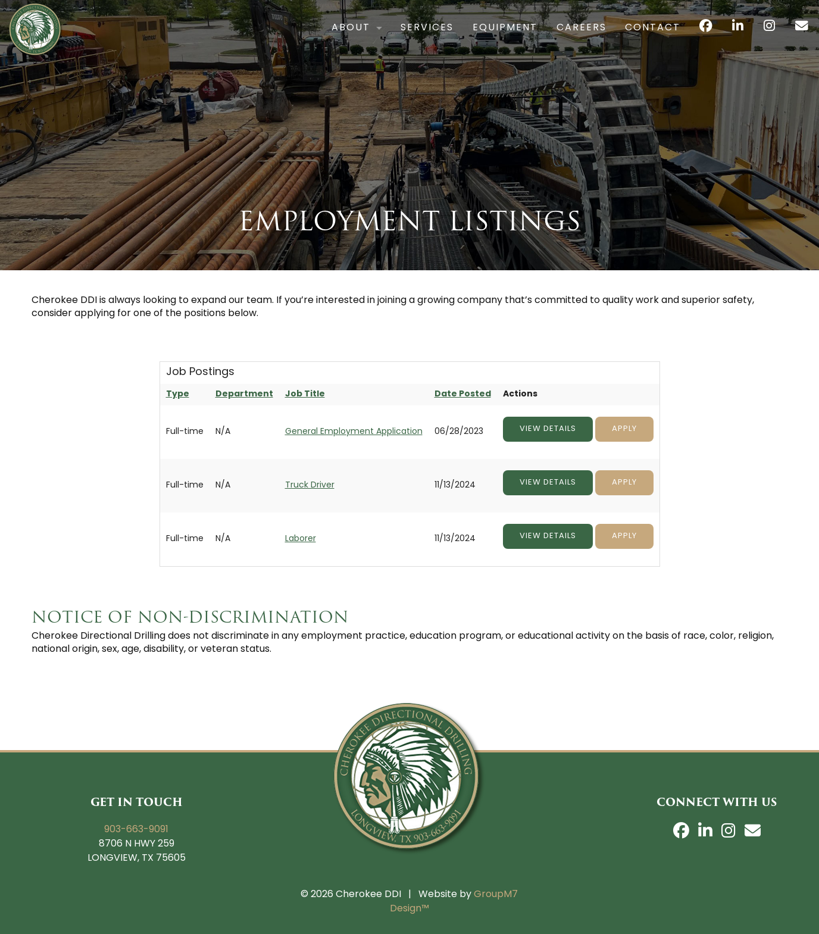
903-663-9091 (136, 830)
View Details (548, 429)
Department (244, 394)
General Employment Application (354, 431)
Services (403, 40)
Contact (629, 40)
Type (177, 394)
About (327, 40)
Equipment (481, 40)
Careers (558, 40)
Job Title (305, 394)
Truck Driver (310, 485)
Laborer (300, 539)
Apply (624, 429)
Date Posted (462, 394)
